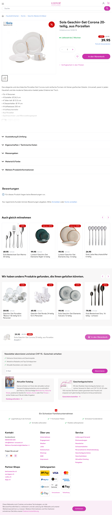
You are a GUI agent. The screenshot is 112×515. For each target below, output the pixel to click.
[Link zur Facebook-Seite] (7, 455)
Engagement (45, 440)
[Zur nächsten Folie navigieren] (108, 217)
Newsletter (79, 443)
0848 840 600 (10, 440)
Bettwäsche (40, 391)
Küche (34, 393)
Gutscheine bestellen (71, 397)
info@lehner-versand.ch (14, 442)
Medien (43, 443)
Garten (28, 393)
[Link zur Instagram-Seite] (15, 455)
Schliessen (79, 509)
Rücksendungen (81, 440)
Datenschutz (44, 450)
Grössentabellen (81, 447)
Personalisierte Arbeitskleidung (87, 450)
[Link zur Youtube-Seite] (11, 455)
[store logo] (56, 4)
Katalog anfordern (14, 399)
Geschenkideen (81, 456)
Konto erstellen (71, 202)
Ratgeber (78, 462)
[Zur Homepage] (3, 16)
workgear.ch (9, 474)
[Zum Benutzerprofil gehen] (104, 3)
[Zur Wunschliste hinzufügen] (77, 56)
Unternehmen (45, 437)
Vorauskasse (56, 492)
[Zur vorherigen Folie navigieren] (103, 217)
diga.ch (7, 480)
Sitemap (43, 453)
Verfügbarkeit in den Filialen (72, 65)
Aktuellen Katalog (82, 459)
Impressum (44, 459)
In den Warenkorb (96, 56)
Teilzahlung (66, 492)
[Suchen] (107, 8)
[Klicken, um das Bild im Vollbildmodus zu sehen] (29, 47)
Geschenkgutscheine (83, 453)
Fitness (45, 393)
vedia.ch (8, 477)
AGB (41, 456)
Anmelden (56, 202)
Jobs (42, 447)
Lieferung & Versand (82, 437)
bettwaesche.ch (11, 471)
